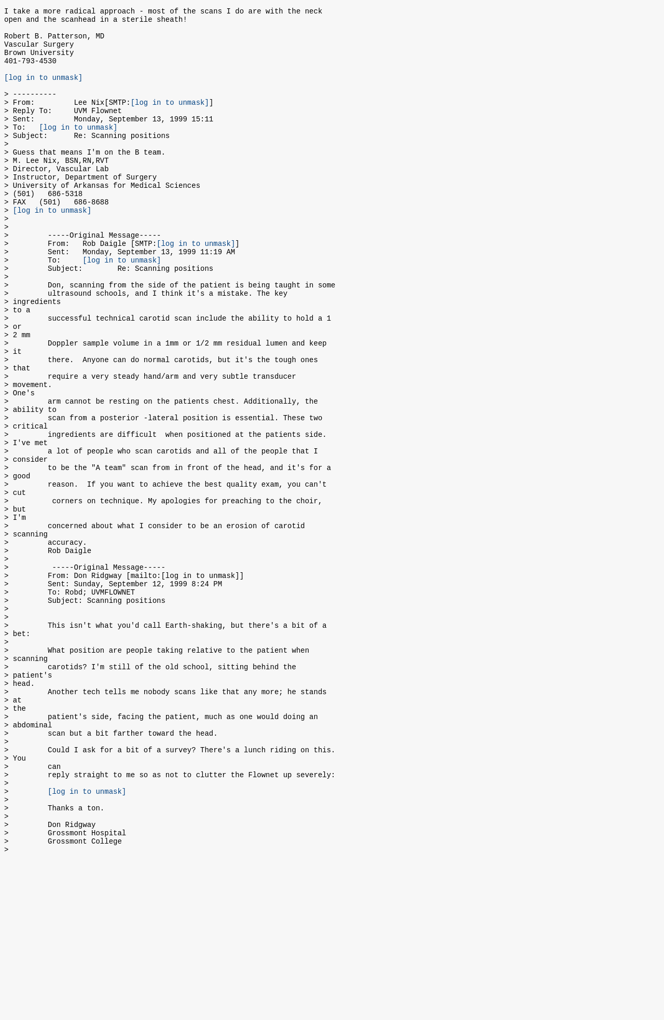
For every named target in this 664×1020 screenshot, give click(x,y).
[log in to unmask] (43, 91)
